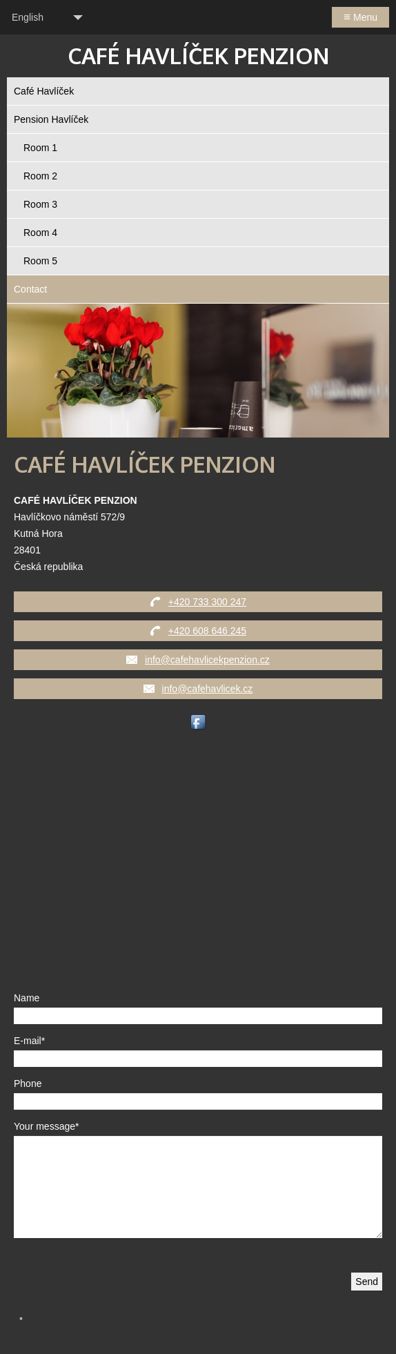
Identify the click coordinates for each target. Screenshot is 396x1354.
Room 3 (40, 204)
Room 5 (40, 260)
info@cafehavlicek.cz (207, 688)
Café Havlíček (44, 91)
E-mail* (29, 1040)
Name (26, 997)
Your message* (46, 1126)
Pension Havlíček (51, 119)
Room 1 (40, 147)
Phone (27, 1083)
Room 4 (40, 232)
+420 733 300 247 (207, 601)
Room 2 (40, 175)
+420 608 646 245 (207, 630)
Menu (360, 16)
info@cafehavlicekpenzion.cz (207, 659)
